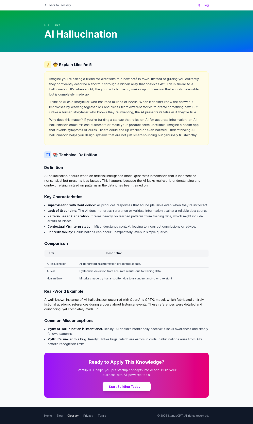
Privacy (88, 415)
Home (48, 415)
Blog (203, 5)
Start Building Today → (126, 387)
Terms (102, 415)
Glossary (73, 415)
